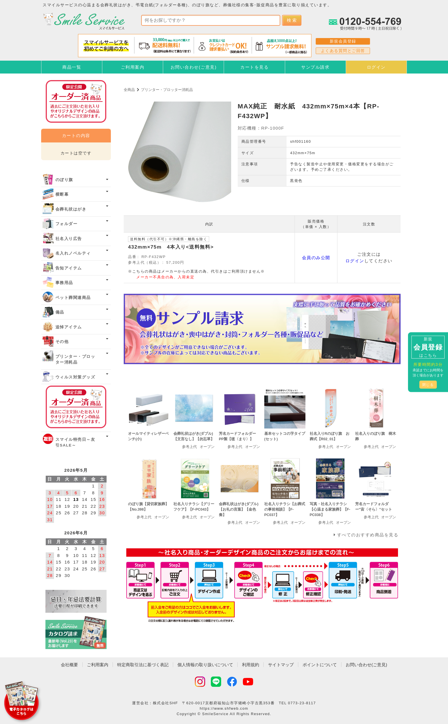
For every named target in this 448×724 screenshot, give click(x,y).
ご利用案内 (133, 67)
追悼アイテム (68, 327)
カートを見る (254, 67)
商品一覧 (71, 67)
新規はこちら (428, 346)
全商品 (129, 90)
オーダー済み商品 (76, 407)
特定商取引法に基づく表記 (143, 664)
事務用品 (64, 283)
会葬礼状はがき (71, 209)
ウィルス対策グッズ (75, 377)
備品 (59, 312)
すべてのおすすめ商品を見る (368, 534)
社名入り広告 (68, 239)
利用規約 (250, 664)
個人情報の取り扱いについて (205, 664)
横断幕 (62, 194)
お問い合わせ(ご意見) (194, 67)
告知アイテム (68, 268)
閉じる (428, 384)
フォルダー (66, 224)
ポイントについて (320, 664)
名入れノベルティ (73, 253)
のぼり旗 (64, 180)
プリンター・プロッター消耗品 (167, 90)
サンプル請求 (315, 67)
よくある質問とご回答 (343, 50)
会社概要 (69, 664)
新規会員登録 (343, 41)
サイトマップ (281, 664)
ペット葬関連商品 (73, 297)
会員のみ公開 (316, 257)
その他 (62, 342)
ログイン (376, 67)
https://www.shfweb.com (224, 708)
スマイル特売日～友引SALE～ (75, 442)
